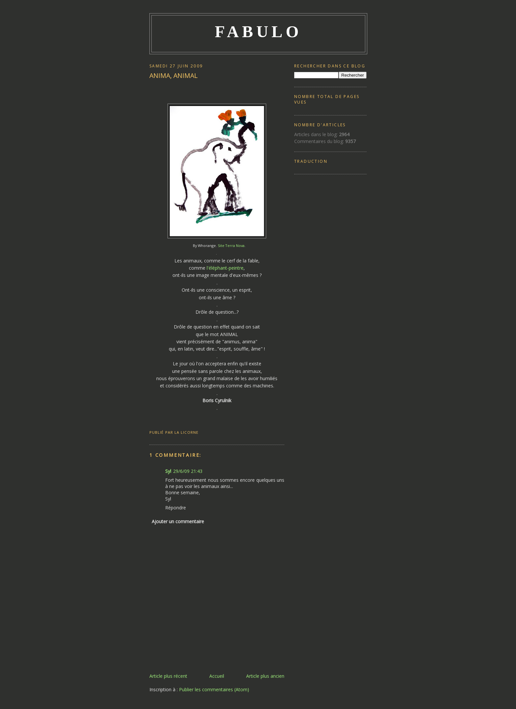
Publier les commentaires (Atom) (214, 689)
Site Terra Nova (231, 245)
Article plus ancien (265, 676)
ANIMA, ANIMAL (173, 75)
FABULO (258, 31)
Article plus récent (168, 676)
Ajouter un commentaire (178, 521)
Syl (168, 471)
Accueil (216, 676)
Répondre (175, 507)
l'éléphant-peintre (224, 268)
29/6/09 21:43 (187, 471)
